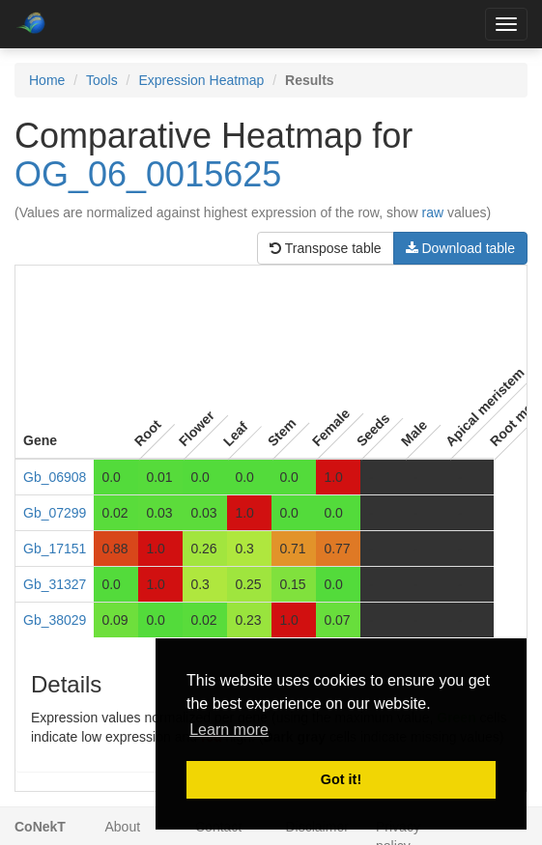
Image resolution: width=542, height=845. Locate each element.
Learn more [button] (229, 729)
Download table (460, 248)
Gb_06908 (54, 477)
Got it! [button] (341, 779)
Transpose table (326, 248)
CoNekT (40, 826)
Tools (102, 80)
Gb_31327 (54, 584)
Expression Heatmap (201, 80)
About (123, 826)
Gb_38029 (54, 620)
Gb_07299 (54, 513)
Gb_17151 (54, 548)
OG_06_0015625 (147, 174)
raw (433, 212)
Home (47, 80)
